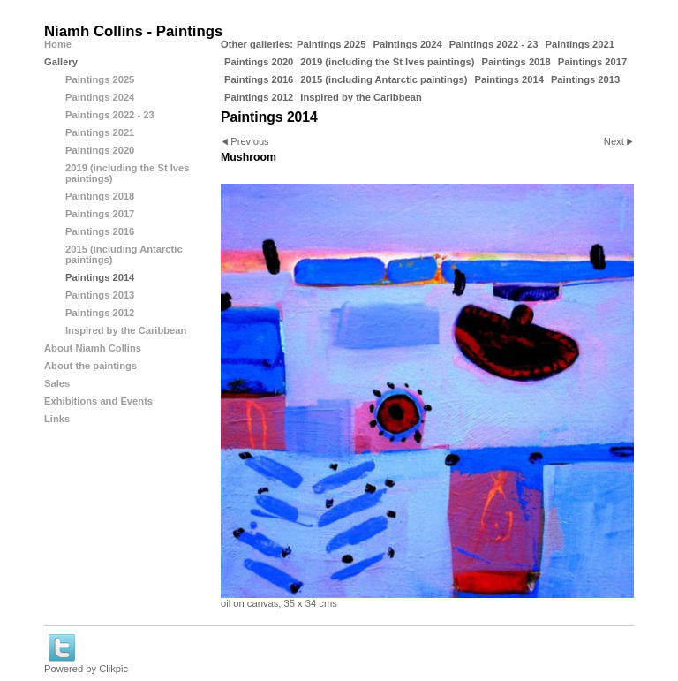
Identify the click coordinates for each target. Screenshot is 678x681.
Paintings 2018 (515, 62)
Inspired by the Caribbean (360, 97)
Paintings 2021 (580, 44)
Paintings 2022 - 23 (494, 44)
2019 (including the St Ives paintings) (387, 62)
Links (57, 418)
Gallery (61, 62)
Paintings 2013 (585, 79)
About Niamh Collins (92, 348)
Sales (57, 383)
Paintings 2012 (258, 97)
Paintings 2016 (258, 79)
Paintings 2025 (331, 44)
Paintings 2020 (258, 62)
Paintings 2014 (509, 79)
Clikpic (113, 668)
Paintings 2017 (592, 62)
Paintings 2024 (407, 44)
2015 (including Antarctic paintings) (383, 79)
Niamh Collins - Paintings (133, 31)
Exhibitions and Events (98, 401)
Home (58, 44)
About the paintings (90, 365)
